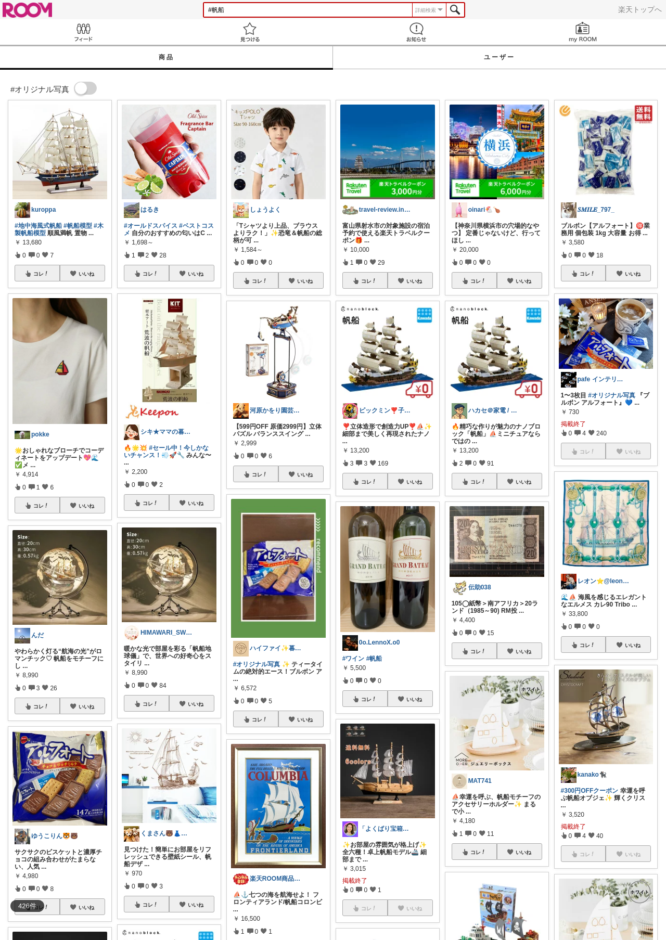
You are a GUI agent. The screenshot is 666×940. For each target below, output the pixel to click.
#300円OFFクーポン (590, 790)
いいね (86, 273)
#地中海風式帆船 (38, 225)
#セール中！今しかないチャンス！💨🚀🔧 (166, 451)
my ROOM (582, 32)
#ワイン (353, 658)
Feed (83, 32)
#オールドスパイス (150, 225)
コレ (41, 273)
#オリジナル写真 (256, 664)
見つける (249, 32)
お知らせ (416, 32)
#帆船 (374, 658)
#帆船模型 (77, 225)
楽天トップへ (640, 9)
